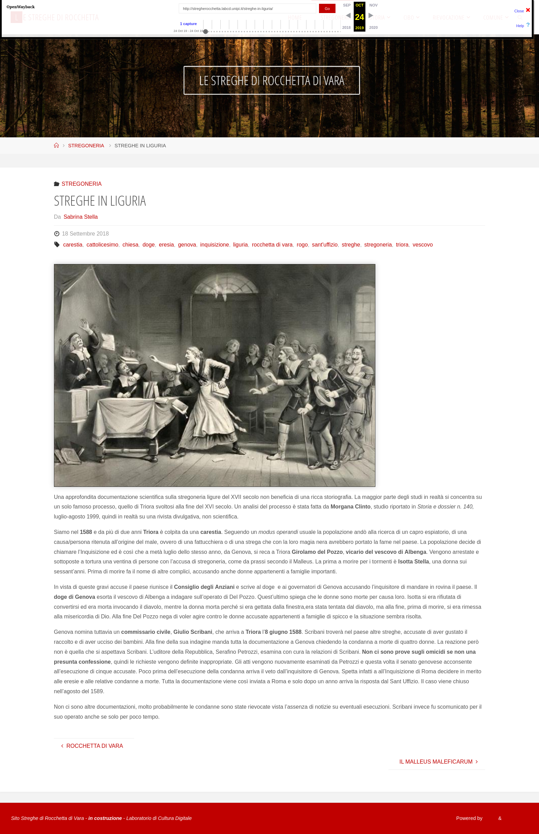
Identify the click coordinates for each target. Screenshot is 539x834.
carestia (72, 245)
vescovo (422, 245)
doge (149, 245)
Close (519, 11)
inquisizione (214, 245)
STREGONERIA (86, 145)
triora (402, 245)
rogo (302, 245)
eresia (166, 245)
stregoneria (378, 245)
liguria (240, 245)
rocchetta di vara (272, 245)
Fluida (488, 818)
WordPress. (515, 818)
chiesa (130, 245)
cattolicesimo (102, 245)
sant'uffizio (325, 245)
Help (520, 26)
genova (187, 245)
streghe (351, 245)
